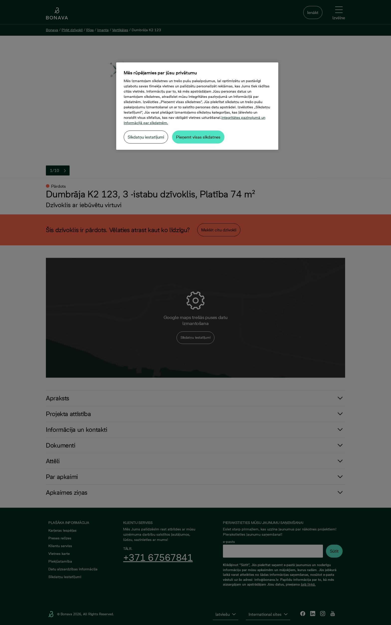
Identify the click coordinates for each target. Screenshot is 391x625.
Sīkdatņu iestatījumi (146, 137)
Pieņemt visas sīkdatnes (198, 137)
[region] (197, 106)
